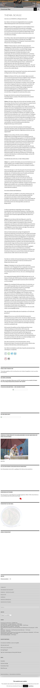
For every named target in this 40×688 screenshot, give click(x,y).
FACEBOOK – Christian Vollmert (7, 592)
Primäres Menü (38, 9)
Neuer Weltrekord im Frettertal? (7, 626)
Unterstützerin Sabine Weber (7, 633)
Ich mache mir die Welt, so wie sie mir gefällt (10, 642)
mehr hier (3, 461)
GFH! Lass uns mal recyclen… (7, 647)
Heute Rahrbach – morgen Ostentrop (8, 624)
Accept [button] (25, 686)
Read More (30, 686)
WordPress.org (4, 668)
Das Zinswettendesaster (6, 634)
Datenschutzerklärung (6, 599)
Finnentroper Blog (5, 9)
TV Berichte (3, 587)
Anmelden (3, 661)
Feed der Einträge (4, 663)
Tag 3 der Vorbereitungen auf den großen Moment (11, 652)
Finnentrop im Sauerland (6, 622)
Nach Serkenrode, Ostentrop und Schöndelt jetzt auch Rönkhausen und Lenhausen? (18, 627)
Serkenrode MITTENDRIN (6, 602)
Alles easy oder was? (5, 645)
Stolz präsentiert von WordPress (15, 674)
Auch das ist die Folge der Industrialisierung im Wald (11, 625)
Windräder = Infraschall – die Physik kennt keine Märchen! (13, 629)
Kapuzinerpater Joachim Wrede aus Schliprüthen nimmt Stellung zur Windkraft (17, 632)
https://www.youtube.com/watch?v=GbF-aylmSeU (15, 381)
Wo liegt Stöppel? (4, 649)
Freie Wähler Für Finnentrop (7, 589)
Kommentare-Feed (4, 665)
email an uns (3, 594)
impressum (3, 597)
